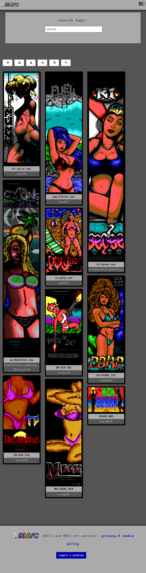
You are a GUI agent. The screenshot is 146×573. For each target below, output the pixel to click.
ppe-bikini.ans (64, 196)
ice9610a (106, 380)
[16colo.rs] (10, 5)
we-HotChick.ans (22, 360)
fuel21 (64, 201)
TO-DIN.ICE (21, 455)
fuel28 (21, 174)
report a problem (71, 555)
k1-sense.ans (106, 264)
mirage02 (64, 494)
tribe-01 (64, 372)
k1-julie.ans (21, 168)
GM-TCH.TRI (64, 367)
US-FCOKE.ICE (106, 375)
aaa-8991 (106, 421)
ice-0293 (21, 460)
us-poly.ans (64, 277)
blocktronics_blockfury (106, 269)
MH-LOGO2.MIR (63, 489)
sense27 (64, 283)
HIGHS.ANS (106, 416)
